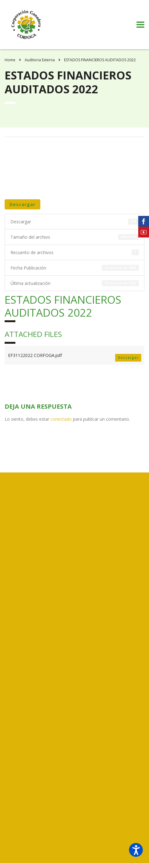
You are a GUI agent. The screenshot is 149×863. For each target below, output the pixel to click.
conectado (61, 419)
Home (10, 60)
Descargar (22, 204)
